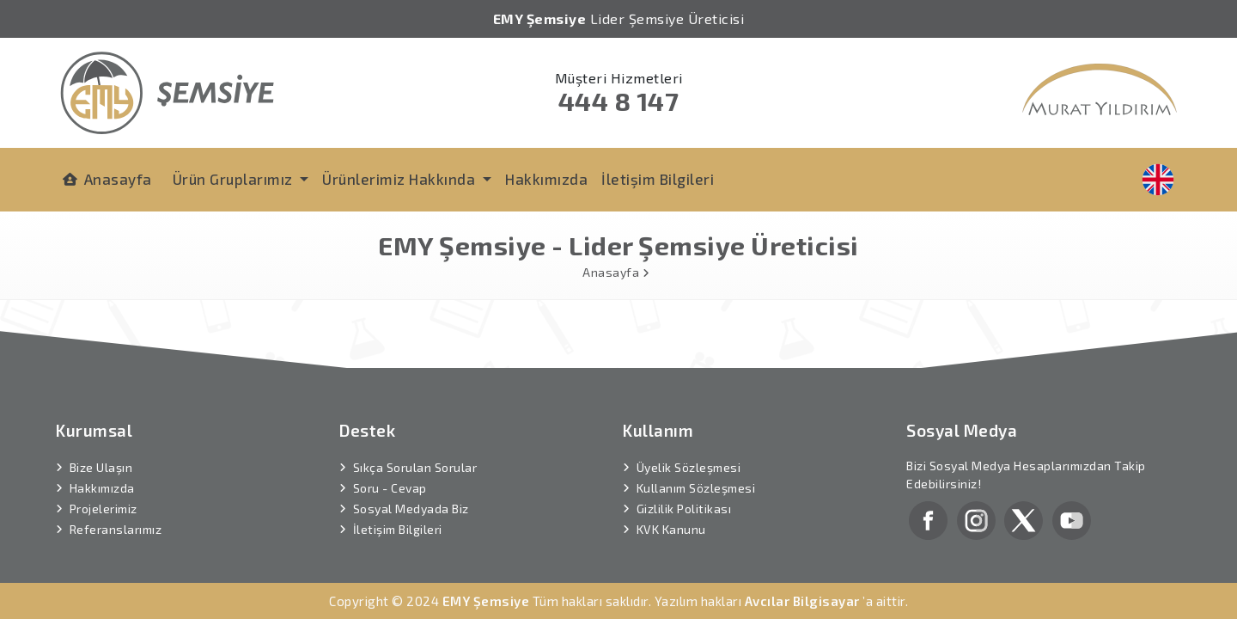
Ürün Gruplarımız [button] (235, 178)
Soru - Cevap (390, 471)
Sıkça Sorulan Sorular (415, 451)
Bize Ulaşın (101, 451)
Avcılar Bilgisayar (802, 584)
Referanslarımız (116, 513)
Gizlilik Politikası (684, 492)
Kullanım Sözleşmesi (696, 471)
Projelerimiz (103, 492)
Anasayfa (107, 179)
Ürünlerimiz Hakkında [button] (400, 178)
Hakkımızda (546, 178)
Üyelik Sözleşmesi (689, 451)
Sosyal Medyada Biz (411, 492)
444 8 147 (618, 100)
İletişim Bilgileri (657, 178)
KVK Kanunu (671, 513)
